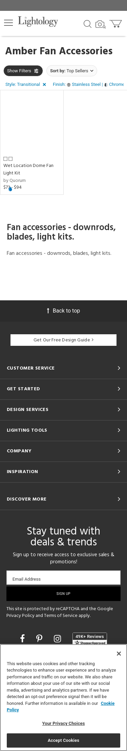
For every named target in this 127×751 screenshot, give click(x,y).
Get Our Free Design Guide (63, 340)
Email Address (27, 579)
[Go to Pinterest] (40, 639)
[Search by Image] (100, 24)
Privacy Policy (20, 616)
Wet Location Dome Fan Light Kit (28, 169)
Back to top (63, 310)
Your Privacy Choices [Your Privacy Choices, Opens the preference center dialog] (63, 723)
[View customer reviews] (90, 639)
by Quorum (14, 181)
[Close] (118, 653)
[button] (8, 22)
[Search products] (87, 23)
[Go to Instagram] (58, 639)
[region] (63, 697)
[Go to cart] (116, 22)
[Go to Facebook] (23, 639)
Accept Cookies (63, 740)
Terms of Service (61, 616)
